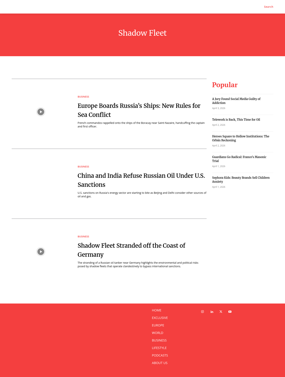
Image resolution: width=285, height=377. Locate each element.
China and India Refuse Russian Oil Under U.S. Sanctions (141, 179)
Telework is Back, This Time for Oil (236, 119)
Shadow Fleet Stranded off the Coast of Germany (132, 249)
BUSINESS (83, 96)
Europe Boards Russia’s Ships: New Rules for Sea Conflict (141, 110)
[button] (268, 7)
